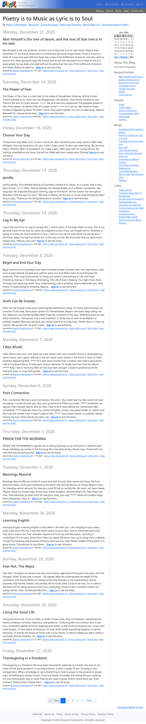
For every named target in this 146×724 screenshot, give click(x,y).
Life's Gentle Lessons (128, 150)
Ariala (121, 104)
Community (137, 10)
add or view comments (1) (55, 420)
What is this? (136, 707)
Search (109, 10)
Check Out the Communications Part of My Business (130, 193)
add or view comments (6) (55, 374)
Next (89, 700)
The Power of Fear (127, 85)
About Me (33, 24)
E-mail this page (49, 24)
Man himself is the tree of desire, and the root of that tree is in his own (131, 79)
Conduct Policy (105, 714)
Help (126, 10)
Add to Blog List (91, 24)
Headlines (122, 707)
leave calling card (77, 70)
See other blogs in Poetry (115, 24)
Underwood (124, 116)
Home (99, 4)
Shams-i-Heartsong (16, 24)
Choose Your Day (127, 88)
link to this (92, 70)
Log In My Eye (125, 94)
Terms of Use (72, 714)
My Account (127, 4)
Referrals (37, 714)
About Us (49, 714)
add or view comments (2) (56, 501)
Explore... (123, 119)
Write (118, 10)
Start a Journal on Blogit (130, 220)
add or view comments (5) (55, 116)
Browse (100, 10)
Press (59, 714)
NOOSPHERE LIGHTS (128, 217)
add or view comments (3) (55, 244)
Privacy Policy (88, 714)
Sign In (139, 4)
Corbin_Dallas (125, 107)
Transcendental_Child (129, 113)
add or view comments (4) (55, 70)
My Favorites (112, 4)
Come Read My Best (128, 171)
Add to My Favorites (70, 24)
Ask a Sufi (123, 147)
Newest (124, 57)
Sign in (39, 67)
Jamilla (122, 91)
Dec (116, 57)
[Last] (96, 700)
